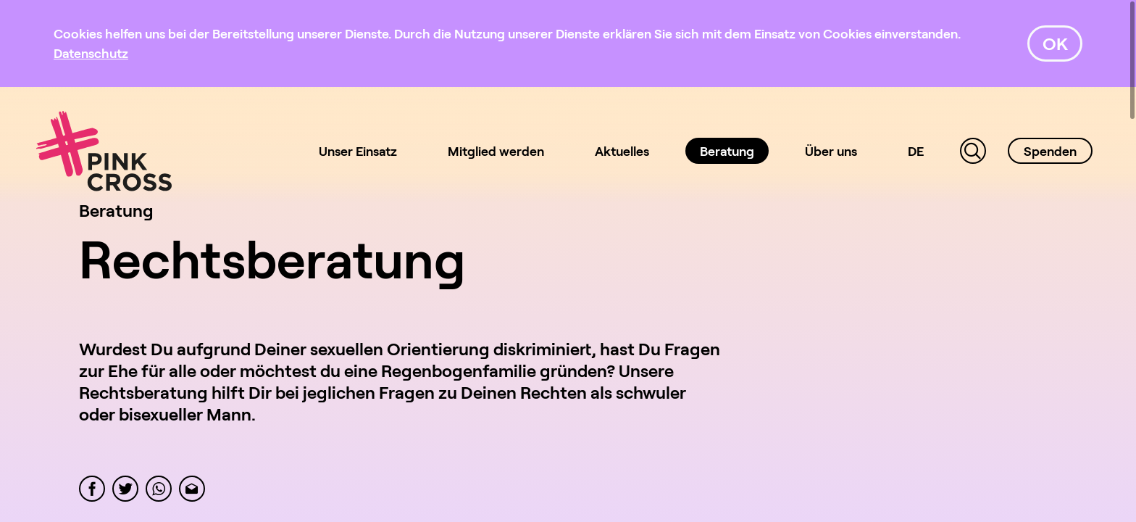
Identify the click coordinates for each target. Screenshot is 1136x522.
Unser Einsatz (358, 151)
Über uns (831, 151)
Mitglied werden (496, 151)
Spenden (1050, 151)
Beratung (727, 151)
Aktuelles (622, 151)
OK (1055, 43)
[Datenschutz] (91, 53)
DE (916, 151)
